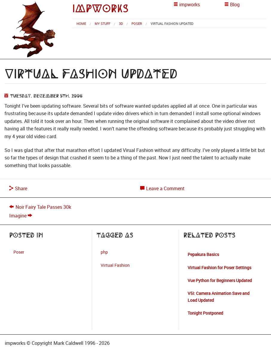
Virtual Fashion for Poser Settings (219, 267)
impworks (100, 8)
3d (121, 23)
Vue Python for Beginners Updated (220, 280)
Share (18, 188)
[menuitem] (81, 23)
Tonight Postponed (205, 313)
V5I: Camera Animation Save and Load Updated (218, 296)
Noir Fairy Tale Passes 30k (43, 207)
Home (81, 23)
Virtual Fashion (115, 265)
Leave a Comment (162, 188)
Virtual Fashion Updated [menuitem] (172, 23)
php (104, 252)
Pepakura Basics (203, 254)
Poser (136, 23)
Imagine (18, 215)
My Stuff (102, 23)
